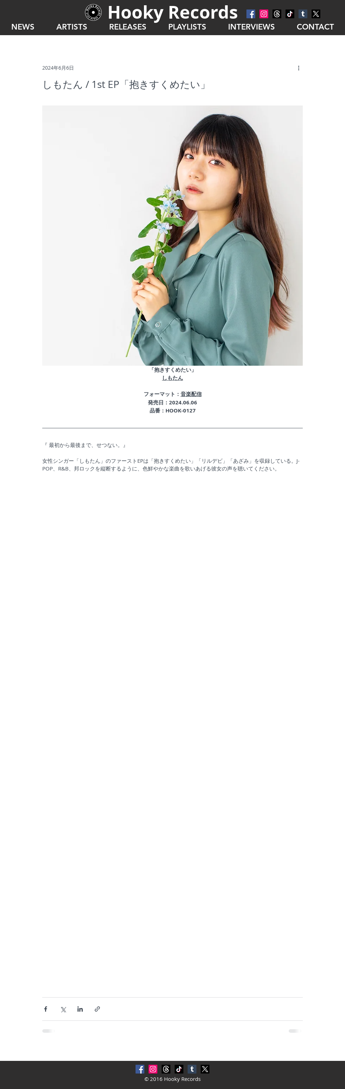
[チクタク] (290, 13)
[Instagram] (263, 13)
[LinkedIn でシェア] (80, 1009)
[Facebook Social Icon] (250, 13)
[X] (316, 13)
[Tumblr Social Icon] (303, 13)
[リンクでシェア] (97, 1009)
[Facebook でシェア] (45, 1009)
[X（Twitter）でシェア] (62, 1009)
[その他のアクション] (298, 67)
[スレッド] (276, 13)
